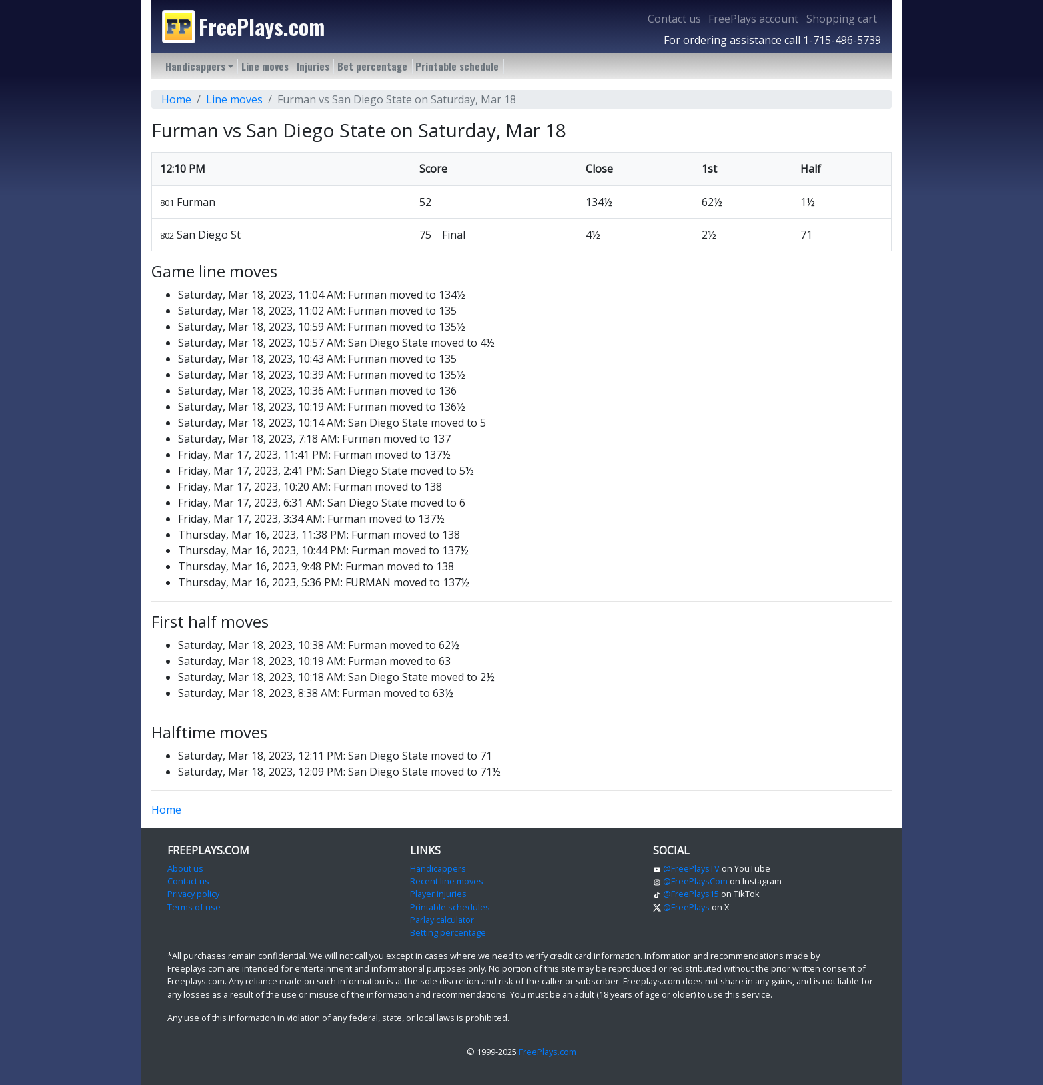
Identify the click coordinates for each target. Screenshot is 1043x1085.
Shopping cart (841, 18)
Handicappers (438, 868)
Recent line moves (446, 881)
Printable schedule (457, 66)
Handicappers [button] (195, 66)
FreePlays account (753, 18)
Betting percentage (448, 932)
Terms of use (194, 907)
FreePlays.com (547, 1052)
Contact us (674, 18)
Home (176, 99)
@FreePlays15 (686, 894)
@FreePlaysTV (686, 868)
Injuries (313, 66)
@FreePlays (681, 907)
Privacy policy (193, 894)
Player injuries (438, 894)
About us (185, 868)
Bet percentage (372, 66)
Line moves (265, 66)
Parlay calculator (442, 920)
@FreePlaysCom (690, 881)
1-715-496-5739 (842, 40)
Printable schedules (450, 907)
